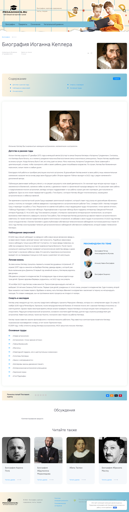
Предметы (23, 24)
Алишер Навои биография (99, 263)
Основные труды (76, 88)
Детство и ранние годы (21, 85)
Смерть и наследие (77, 85)
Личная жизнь (18, 91)
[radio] (36, 395)
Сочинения (35, 24)
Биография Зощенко (97, 274)
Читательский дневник (54, 24)
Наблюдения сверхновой (21, 88)
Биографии (10, 24)
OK (115, 507)
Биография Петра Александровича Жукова (98, 252)
